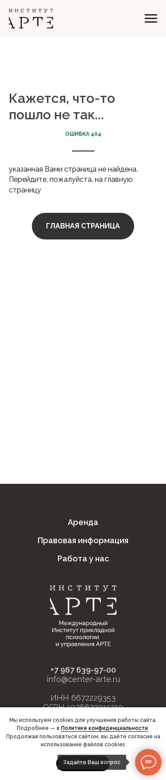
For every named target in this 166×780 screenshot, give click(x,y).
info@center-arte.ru (83, 679)
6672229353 (93, 697)
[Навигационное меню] (151, 18)
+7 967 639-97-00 (83, 669)
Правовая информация (83, 540)
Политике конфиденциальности (104, 728)
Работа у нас (83, 558)
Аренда (83, 522)
